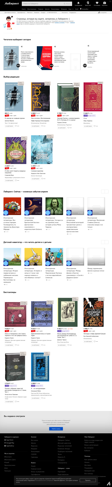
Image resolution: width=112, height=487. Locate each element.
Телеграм (7, 471)
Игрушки (64, 9)
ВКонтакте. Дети (10, 460)
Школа (47, 9)
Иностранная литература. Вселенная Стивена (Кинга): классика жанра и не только (96, 222)
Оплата (86, 462)
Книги (24, 9)
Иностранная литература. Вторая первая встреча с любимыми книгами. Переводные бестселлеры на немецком (11, 275)
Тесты (60, 454)
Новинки (36, 12)
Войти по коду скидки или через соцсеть (93, 441)
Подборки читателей (65, 451)
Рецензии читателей (65, 446)
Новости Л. (61, 457)
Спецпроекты (62, 463)
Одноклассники (9, 465)
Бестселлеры (10, 292)
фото (20, 84)
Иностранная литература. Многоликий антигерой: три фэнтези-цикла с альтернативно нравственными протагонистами (75, 225)
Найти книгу (56, 429)
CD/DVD (33, 454)
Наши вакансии (63, 474)
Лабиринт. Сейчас (64, 440)
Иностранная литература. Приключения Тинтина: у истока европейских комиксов (54, 273)
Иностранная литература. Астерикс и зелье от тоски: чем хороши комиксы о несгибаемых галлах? (33, 273)
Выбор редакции (11, 76)
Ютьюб (6, 462)
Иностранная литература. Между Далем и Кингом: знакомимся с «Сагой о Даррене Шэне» (74, 273)
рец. (20, 82)
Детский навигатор (64, 443)
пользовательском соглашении (44, 480)
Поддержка (72, 12)
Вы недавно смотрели (14, 416)
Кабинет (87, 451)
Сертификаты (21, 12)
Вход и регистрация (91, 445)
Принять (87, 480)
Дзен (6, 468)
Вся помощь (88, 474)
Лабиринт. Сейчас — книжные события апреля (26, 191)
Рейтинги (29, 12)
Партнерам (61, 472)
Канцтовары (55, 9)
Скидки (43, 12)
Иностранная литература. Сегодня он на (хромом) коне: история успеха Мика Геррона (54, 222)
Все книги (34, 440)
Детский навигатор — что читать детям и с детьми (27, 242)
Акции (33, 466)
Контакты (65, 12)
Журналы (34, 446)
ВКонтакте (8, 457)
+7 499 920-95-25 (52, 12)
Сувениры (34, 457)
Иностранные (31, 9)
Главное (40, 9)
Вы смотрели (88, 448)
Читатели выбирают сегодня (17, 39)
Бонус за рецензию (37, 472)
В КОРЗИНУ (9, 126)
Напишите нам (89, 471)
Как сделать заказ (90, 460)
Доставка (87, 465)
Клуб (76, 9)
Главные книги (36, 469)
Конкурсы (61, 460)
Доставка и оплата (10, 12)
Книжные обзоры (64, 449)
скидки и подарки (59, 22)
